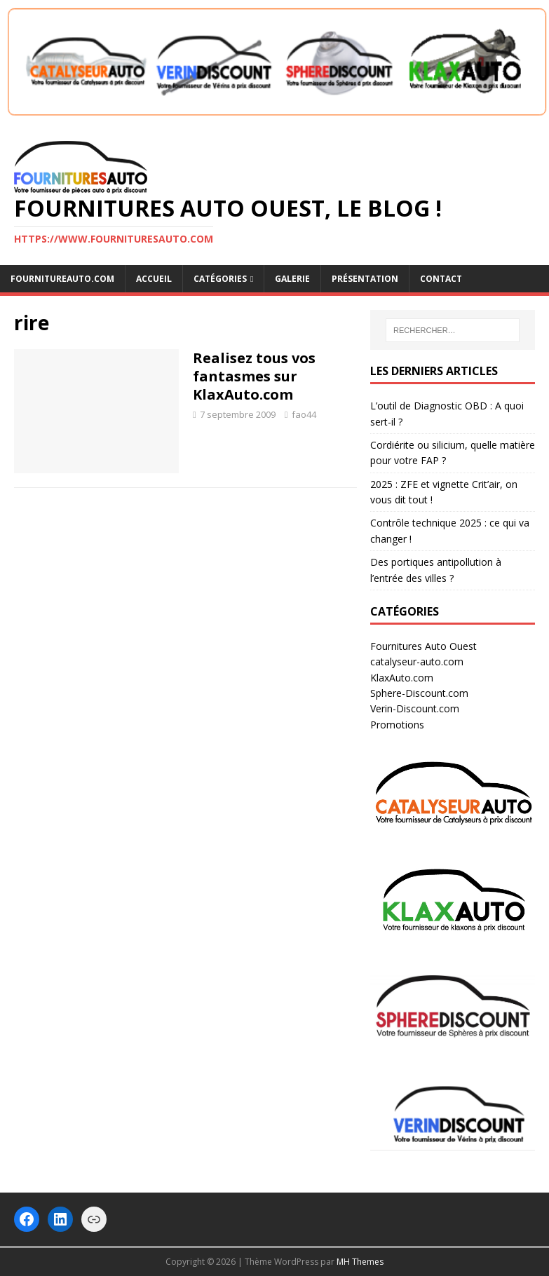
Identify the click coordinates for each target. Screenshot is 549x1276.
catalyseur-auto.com (416, 661)
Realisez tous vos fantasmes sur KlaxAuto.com (254, 376)
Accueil (154, 279)
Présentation (365, 279)
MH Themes (360, 1262)
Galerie (292, 279)
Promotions (397, 724)
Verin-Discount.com (414, 708)
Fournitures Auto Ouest (423, 646)
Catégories (220, 279)
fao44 (304, 414)
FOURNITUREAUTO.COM (62, 279)
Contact (441, 279)
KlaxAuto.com (401, 677)
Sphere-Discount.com (419, 693)
